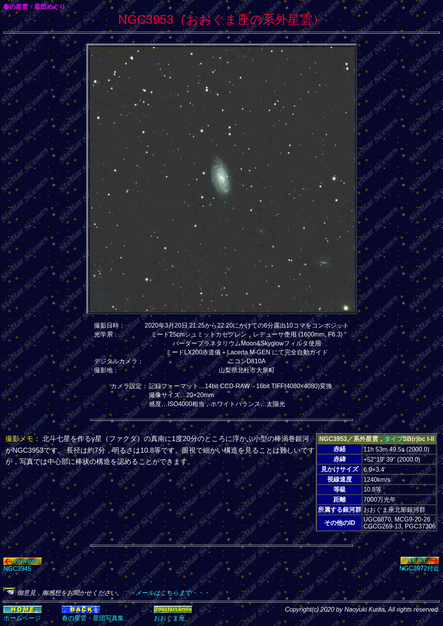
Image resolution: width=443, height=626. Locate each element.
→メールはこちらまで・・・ (166, 592)
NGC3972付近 (419, 565)
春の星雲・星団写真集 (93, 618)
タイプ (393, 439)
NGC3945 (22, 566)
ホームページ (22, 618)
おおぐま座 (169, 618)
